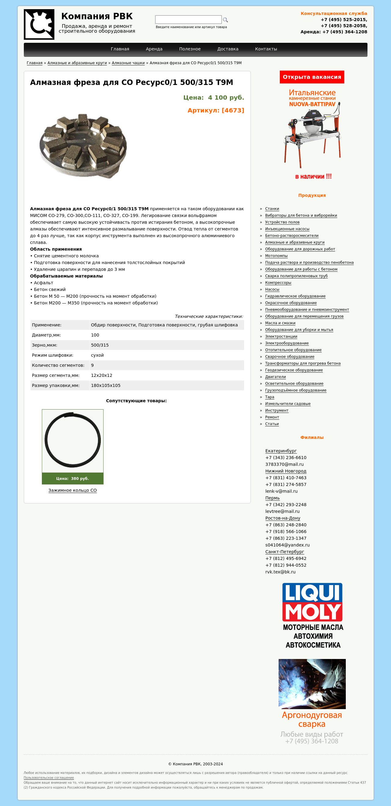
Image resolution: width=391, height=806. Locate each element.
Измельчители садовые (288, 404)
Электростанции (281, 336)
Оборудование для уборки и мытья (299, 330)
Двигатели (275, 377)
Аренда (154, 48)
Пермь (272, 497)
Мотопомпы (276, 256)
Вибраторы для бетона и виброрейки (301, 215)
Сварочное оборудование (289, 357)
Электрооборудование (287, 343)
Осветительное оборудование (294, 383)
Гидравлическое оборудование (295, 296)
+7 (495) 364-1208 (344, 31)
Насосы (272, 289)
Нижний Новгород (285, 471)
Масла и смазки (280, 323)
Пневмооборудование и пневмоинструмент (307, 309)
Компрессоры (278, 283)
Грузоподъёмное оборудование (295, 390)
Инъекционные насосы (287, 229)
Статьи (272, 424)
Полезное (190, 48)
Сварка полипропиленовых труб (296, 276)
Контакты (266, 48)
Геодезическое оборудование (294, 370)
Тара (269, 397)
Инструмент (276, 410)
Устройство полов (282, 222)
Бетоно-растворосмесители (292, 236)
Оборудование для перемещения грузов (304, 316)
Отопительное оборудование (293, 350)
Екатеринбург (281, 450)
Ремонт (272, 417)
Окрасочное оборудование (291, 303)
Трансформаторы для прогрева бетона (303, 363)
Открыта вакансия (312, 77)
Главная (120, 48)
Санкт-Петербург (284, 551)
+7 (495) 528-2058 (343, 25)
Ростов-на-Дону (282, 518)
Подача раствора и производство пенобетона (309, 262)
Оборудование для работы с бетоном (301, 269)
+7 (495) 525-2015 (343, 19)
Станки (272, 209)
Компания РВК (97, 16)
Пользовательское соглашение (49, 777)
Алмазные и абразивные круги (294, 242)
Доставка (228, 48)
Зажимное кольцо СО (73, 490)
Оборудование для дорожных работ (300, 249)
